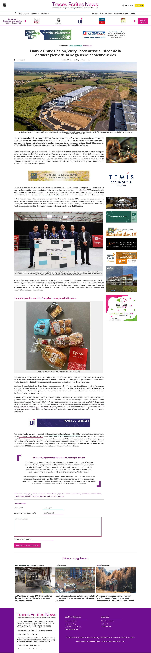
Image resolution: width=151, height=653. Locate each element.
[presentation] (25, 21)
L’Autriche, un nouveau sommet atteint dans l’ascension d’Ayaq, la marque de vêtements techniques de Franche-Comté (115, 598)
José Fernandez (58, 497)
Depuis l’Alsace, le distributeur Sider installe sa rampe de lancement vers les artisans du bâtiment (75, 598)
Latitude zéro (105, 624)
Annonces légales (121, 13)
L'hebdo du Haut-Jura (71, 630)
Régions (44, 13)
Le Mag (95, 13)
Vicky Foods (29, 497)
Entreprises (21, 60)
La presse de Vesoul (71, 621)
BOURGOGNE (87, 46)
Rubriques (23, 13)
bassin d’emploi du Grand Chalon (48, 195)
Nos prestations (106, 13)
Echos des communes (107, 621)
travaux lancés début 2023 (81, 190)
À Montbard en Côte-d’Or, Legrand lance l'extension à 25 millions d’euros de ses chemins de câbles (33, 598)
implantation (86, 494)
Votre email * (25, 513)
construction (96, 494)
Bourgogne (27, 494)
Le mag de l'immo (106, 627)
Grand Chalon (19, 497)
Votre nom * (18, 508)
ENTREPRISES (63, 46)
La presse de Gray (70, 624)
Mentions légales (81, 641)
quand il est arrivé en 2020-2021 (31, 437)
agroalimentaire (64, 494)
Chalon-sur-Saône (38, 494)
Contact (133, 13)
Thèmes (34, 13)
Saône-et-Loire (51, 494)
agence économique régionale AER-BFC (63, 434)
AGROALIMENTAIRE (75, 46)
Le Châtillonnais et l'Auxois (73, 627)
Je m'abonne (139, 5)
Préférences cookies (93, 641)
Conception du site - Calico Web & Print (113, 641)
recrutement (75, 494)
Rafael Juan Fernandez (42, 497)
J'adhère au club (143, 21)
